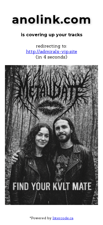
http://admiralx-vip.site (51, 51)
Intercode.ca (62, 218)
